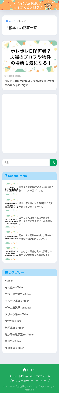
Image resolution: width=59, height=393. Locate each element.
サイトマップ (43, 380)
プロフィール (43, 376)
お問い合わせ (26, 376)
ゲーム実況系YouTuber (18, 307)
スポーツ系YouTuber (17, 314)
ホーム (12, 376)
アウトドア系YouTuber (18, 294)
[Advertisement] (29, 123)
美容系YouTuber (14, 348)
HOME (29, 370)
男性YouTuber (13, 341)
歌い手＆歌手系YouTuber (19, 334)
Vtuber (9, 280)
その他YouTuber (14, 287)
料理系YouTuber (14, 327)
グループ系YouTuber (17, 301)
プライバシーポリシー (21, 380)
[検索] (53, 162)
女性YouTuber (13, 321)
